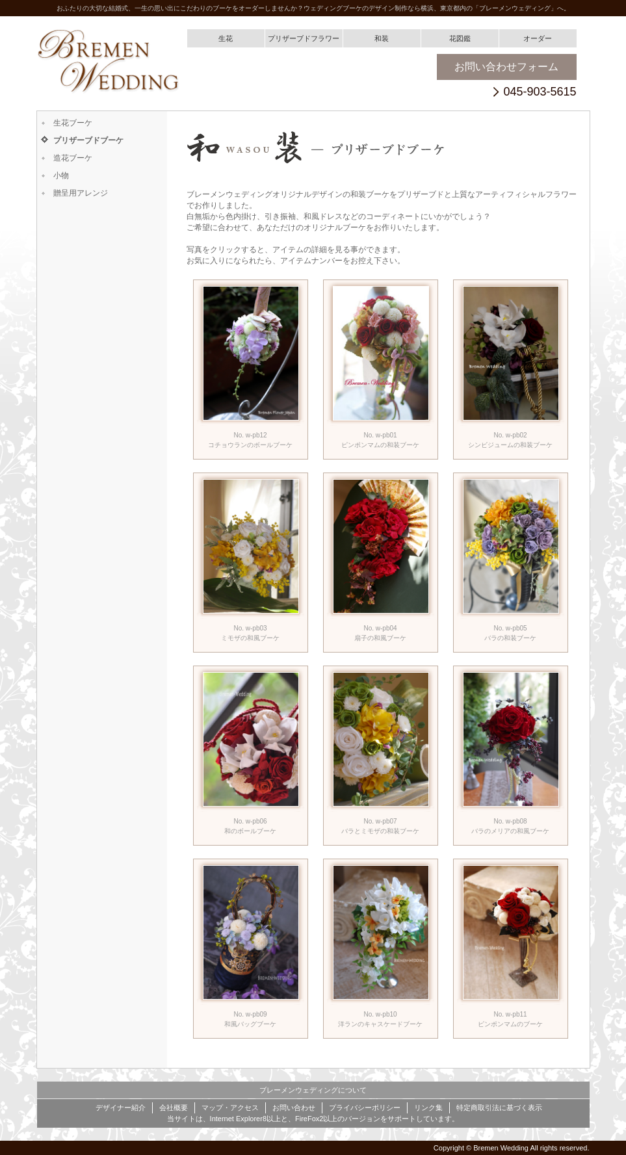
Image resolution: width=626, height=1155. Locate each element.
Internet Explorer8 (238, 1119)
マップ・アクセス (230, 1107)
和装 (381, 38)
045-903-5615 (539, 91)
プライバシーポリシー (364, 1107)
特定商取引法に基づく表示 (499, 1107)
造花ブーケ (72, 157)
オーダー (537, 38)
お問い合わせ (293, 1107)
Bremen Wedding (500, 1148)
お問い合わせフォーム (506, 66)
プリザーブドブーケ (88, 140)
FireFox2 (309, 1119)
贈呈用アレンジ (80, 193)
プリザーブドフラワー (303, 38)
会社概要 (173, 1107)
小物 (61, 175)
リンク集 (428, 1107)
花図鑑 (460, 38)
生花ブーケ (72, 122)
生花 (225, 38)
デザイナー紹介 (121, 1107)
